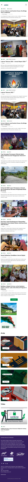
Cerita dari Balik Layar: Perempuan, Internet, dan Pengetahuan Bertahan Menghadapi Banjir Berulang (13, 189)
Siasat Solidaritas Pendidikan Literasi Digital (13, 255)
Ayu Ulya (3, 158)
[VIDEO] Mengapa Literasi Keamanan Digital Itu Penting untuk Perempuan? (13, 429)
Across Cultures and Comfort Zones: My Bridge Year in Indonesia (14, 11)
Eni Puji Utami (4, 257)
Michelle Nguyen (4, 14)
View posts (6, 348)
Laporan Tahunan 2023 (7, 92)
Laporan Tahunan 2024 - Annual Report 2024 (13, 61)
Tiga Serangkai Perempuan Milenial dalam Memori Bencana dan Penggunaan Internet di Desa (13, 155)
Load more (14, 299)
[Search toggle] (26, 5)
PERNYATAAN (3, 474)
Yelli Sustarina (4, 192)
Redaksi (3, 63)
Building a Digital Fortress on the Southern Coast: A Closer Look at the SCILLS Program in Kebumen (14, 287)
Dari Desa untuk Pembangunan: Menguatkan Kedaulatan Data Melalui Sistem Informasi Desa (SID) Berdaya (14, 223)
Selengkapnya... (4, 448)
